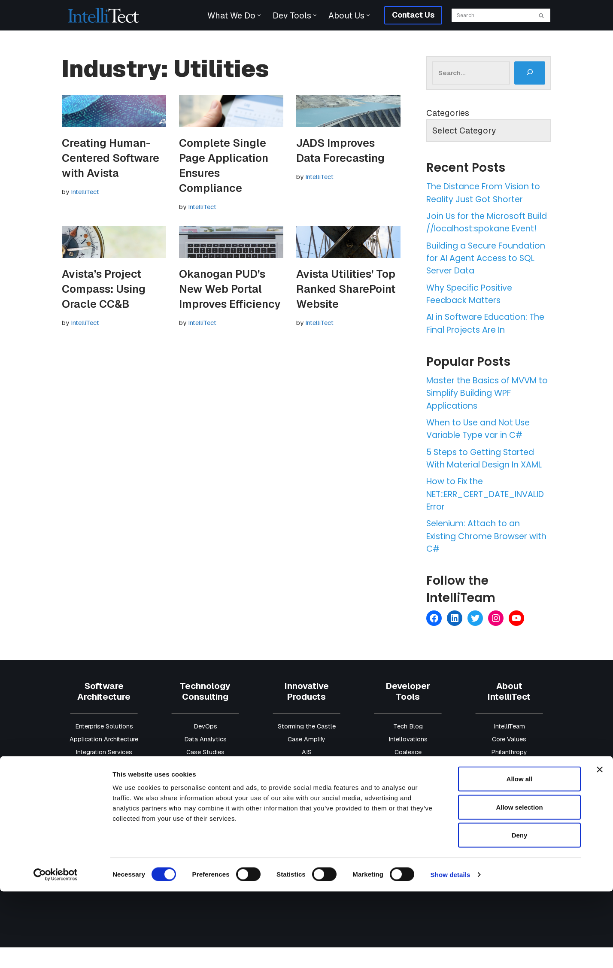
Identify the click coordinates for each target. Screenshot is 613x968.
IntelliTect (85, 192)
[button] (257, 15)
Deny (520, 911)
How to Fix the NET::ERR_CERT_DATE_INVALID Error (487, 514)
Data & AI (104, 785)
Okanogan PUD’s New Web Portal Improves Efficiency (229, 289)
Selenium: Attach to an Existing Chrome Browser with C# (480, 557)
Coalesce (408, 773)
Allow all (520, 855)
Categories (447, 113)
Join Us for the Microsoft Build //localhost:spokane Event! (482, 230)
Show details (450, 951)
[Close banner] (600, 846)
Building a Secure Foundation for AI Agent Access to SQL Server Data (483, 273)
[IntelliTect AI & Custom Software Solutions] (103, 15)
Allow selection (519, 883)
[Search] (491, 15)
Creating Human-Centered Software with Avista (110, 158)
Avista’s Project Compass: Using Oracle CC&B (104, 289)
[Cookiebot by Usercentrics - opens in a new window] (55, 951)
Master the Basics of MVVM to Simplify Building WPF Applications (485, 411)
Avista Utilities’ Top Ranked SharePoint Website (345, 289)
